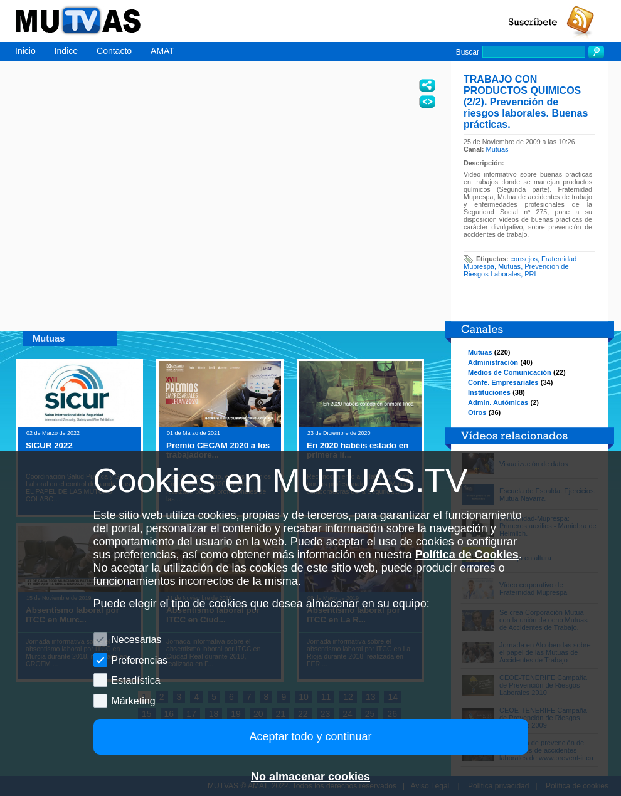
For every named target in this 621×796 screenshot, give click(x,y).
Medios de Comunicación (509, 372)
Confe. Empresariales (503, 382)
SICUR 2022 (49, 445)
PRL (531, 274)
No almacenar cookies (310, 776)
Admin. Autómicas (498, 402)
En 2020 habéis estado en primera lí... (357, 450)
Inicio (25, 51)
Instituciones (489, 392)
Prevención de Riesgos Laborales (516, 270)
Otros (477, 412)
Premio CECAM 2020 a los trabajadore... (218, 450)
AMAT (162, 51)
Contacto (114, 51)
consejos (524, 259)
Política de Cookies (467, 554)
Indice (66, 51)
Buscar (467, 52)
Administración (493, 362)
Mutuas (497, 149)
